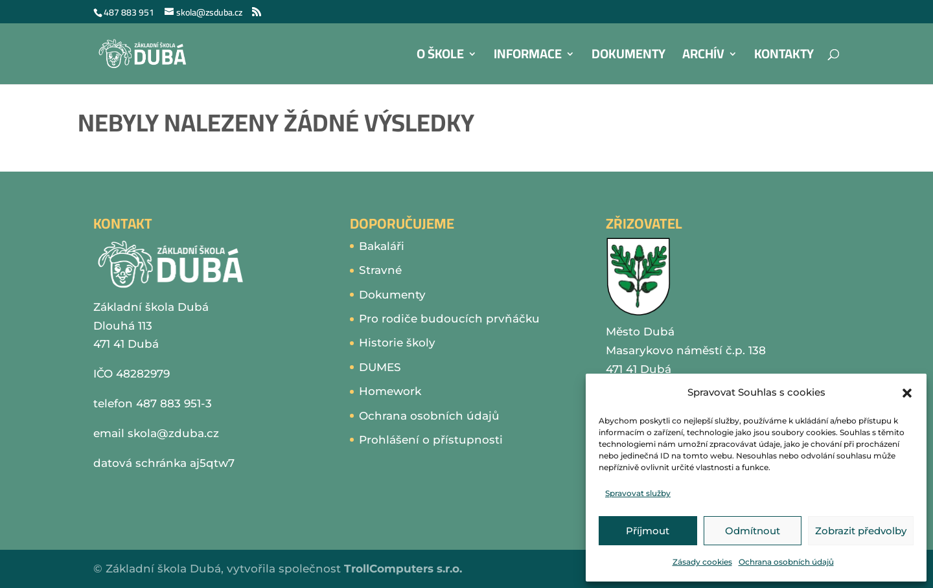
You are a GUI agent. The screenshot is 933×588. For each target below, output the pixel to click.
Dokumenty (628, 57)
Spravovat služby (638, 493)
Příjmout (647, 531)
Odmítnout (752, 531)
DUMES (380, 367)
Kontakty (784, 57)
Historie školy (397, 342)
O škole (440, 57)
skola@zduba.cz (173, 433)
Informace (528, 57)
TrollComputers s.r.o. (403, 568)
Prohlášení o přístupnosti (431, 439)
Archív (703, 57)
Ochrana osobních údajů (786, 562)
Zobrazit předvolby (860, 531)
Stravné (380, 270)
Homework (390, 391)
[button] (907, 393)
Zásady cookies (702, 562)
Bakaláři (381, 246)
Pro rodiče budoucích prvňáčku (449, 318)
